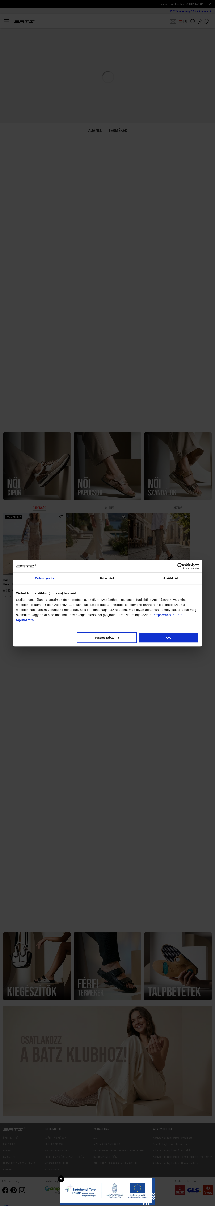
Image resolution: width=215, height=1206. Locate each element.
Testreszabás (107, 637)
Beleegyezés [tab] (44, 578)
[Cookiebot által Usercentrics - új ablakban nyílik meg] (180, 566)
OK (168, 637)
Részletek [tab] (107, 578)
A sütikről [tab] (170, 578)
